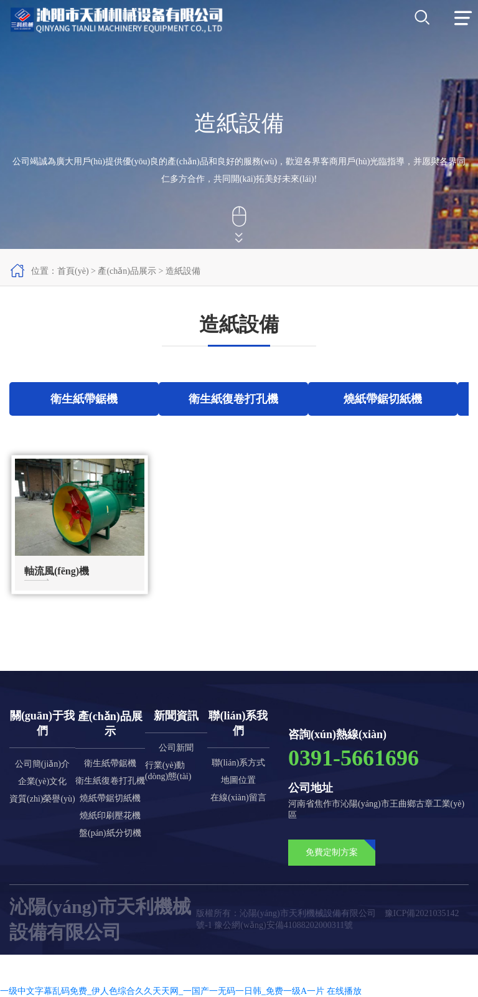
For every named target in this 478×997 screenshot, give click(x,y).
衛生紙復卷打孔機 (110, 780)
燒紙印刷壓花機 (110, 815)
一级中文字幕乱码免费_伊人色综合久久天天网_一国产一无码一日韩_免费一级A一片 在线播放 (181, 991)
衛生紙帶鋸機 (110, 763)
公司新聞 (176, 747)
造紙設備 (183, 271)
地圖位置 (238, 780)
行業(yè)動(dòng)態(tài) (168, 771)
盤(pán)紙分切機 (110, 833)
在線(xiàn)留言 (238, 797)
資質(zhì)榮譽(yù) (42, 798)
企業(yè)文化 (42, 781)
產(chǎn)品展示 (127, 271)
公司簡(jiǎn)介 (42, 764)
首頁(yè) (73, 271)
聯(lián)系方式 (238, 762)
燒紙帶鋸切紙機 (110, 798)
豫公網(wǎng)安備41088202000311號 (283, 925)
